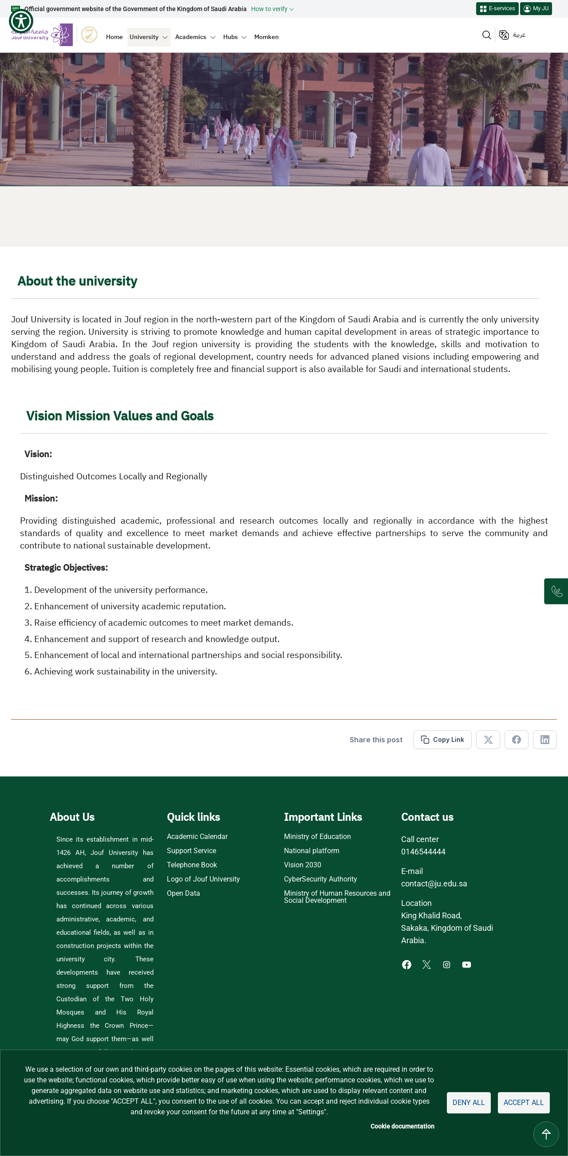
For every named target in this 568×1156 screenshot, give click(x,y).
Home (114, 37)
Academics (190, 37)
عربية (519, 34)
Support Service (191, 850)
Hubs (230, 37)
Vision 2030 (302, 865)
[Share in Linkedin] (545, 739)
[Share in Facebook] (517, 739)
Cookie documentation (402, 1126)
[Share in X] (488, 739)
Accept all (524, 1102)
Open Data (183, 893)
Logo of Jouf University (203, 879)
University (144, 37)
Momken (266, 37)
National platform (311, 850)
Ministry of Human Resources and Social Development (337, 897)
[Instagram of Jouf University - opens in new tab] (447, 964)
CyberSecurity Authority (320, 879)
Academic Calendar (197, 836)
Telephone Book (192, 865)
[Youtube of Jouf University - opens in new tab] (468, 964)
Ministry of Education (317, 836)
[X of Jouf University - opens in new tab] (427, 964)
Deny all (469, 1102)
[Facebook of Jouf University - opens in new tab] (407, 964)
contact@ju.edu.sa (434, 883)
